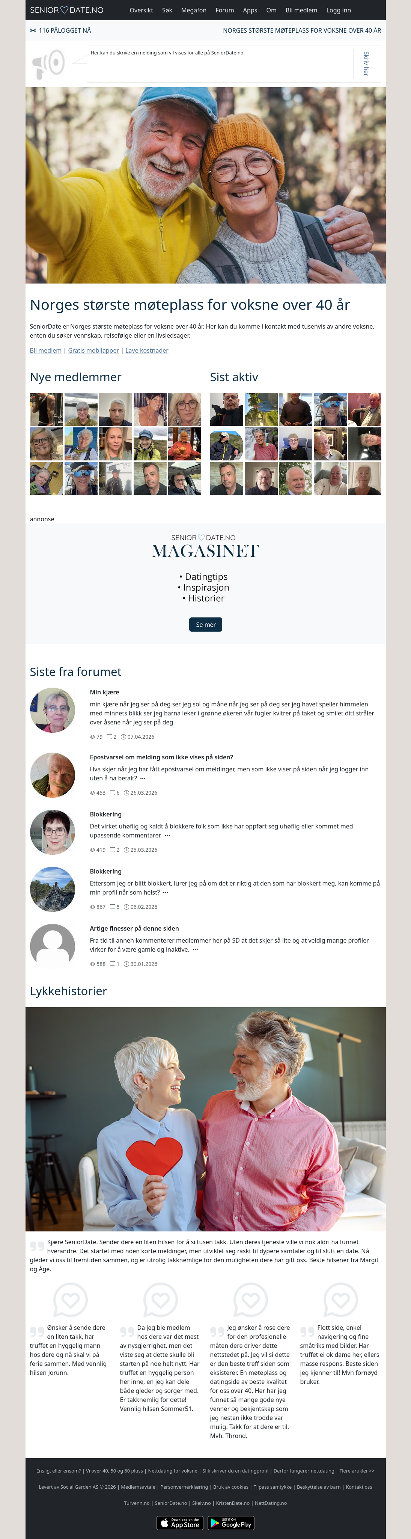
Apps (250, 10)
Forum (224, 10)
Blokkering (106, 814)
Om (271, 10)
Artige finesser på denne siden (134, 928)
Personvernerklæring (184, 1486)
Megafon (193, 10)
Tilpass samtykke (273, 1486)
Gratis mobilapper (93, 350)
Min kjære (104, 692)
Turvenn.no (137, 1503)
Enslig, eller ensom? (58, 1470)
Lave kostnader (147, 350)
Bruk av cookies (230, 1486)
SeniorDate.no (171, 1503)
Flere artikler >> (357, 1470)
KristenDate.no (233, 1503)
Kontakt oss (359, 1486)
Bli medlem (302, 10)
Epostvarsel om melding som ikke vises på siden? (161, 757)
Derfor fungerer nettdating (304, 1470)
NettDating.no (271, 1503)
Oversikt (141, 10)
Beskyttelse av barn (319, 1486)
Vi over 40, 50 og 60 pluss (114, 1470)
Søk (167, 10)
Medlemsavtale (138, 1486)
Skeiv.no (201, 1503)
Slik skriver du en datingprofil (236, 1470)
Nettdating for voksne (172, 1470)
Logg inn (339, 10)
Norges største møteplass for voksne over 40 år (302, 30)
